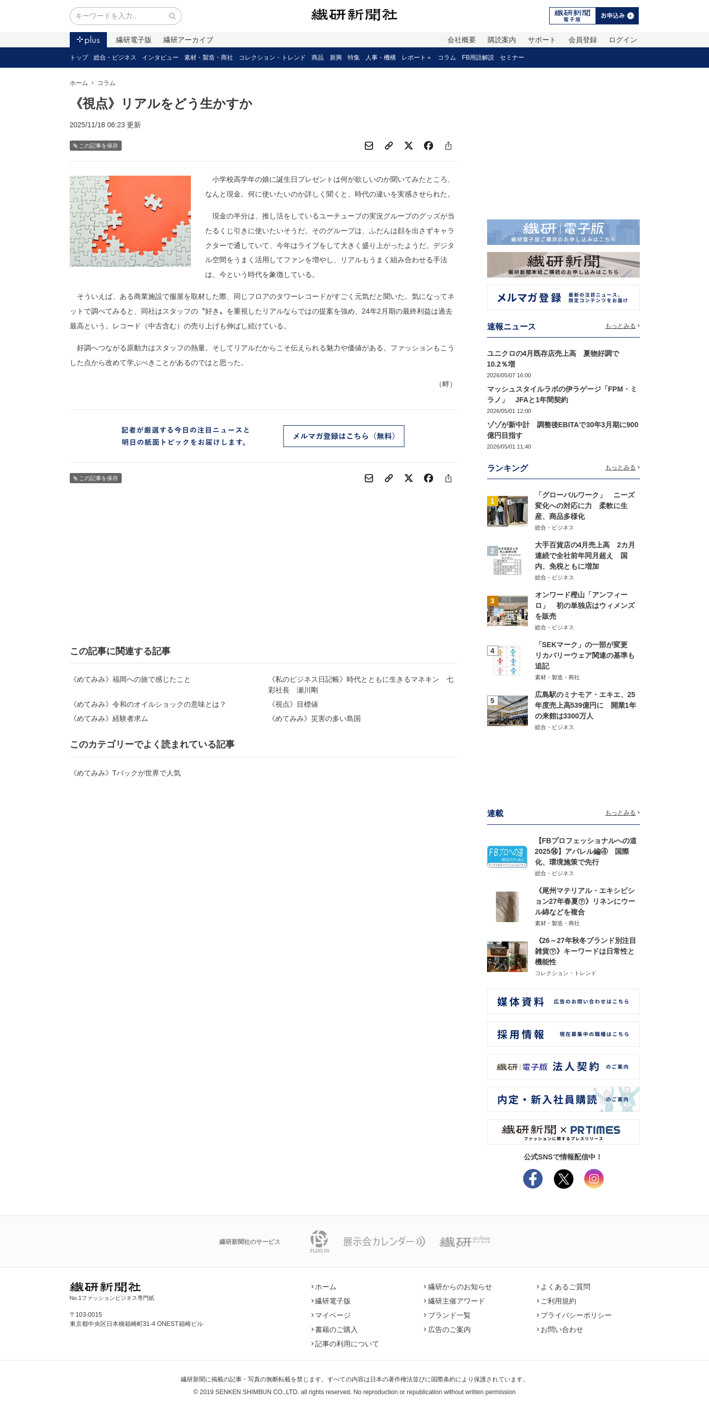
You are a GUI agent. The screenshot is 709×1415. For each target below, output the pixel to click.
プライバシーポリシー (574, 1315)
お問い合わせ (560, 1329)
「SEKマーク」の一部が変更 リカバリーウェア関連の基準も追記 (585, 655)
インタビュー (160, 57)
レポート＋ (417, 57)
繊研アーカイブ (188, 40)
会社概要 (461, 40)
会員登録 (583, 40)
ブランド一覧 (447, 1315)
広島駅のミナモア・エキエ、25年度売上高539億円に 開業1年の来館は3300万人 (585, 705)
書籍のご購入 (334, 1329)
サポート (542, 40)
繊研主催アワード (454, 1301)
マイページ (331, 1315)
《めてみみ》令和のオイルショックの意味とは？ (148, 704)
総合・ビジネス (115, 57)
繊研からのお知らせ (458, 1287)
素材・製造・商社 (208, 57)
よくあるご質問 (564, 1287)
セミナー (512, 57)
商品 (317, 57)
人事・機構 (380, 57)
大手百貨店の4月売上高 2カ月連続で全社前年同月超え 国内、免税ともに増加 (585, 555)
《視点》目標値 (293, 704)
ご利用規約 (557, 1301)
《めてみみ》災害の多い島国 (314, 718)
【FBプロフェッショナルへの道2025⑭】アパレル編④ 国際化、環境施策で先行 (586, 851)
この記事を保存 (96, 146)
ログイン (623, 40)
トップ (79, 57)
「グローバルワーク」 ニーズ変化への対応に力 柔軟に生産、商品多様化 (585, 505)
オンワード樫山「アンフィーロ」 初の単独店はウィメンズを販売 (585, 605)
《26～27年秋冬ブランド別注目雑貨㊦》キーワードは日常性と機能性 (585, 951)
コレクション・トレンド (272, 57)
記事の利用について (345, 1344)
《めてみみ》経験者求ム (109, 718)
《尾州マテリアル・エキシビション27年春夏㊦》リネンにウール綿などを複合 (585, 901)
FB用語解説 (478, 57)
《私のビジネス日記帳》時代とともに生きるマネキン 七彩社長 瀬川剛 (360, 684)
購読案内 (502, 40)
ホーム (79, 83)
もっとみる (622, 325)
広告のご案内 (447, 1329)
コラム (447, 57)
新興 (336, 57)
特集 (354, 57)
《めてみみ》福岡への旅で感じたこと (130, 679)
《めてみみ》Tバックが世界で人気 (125, 773)
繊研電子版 (134, 40)
